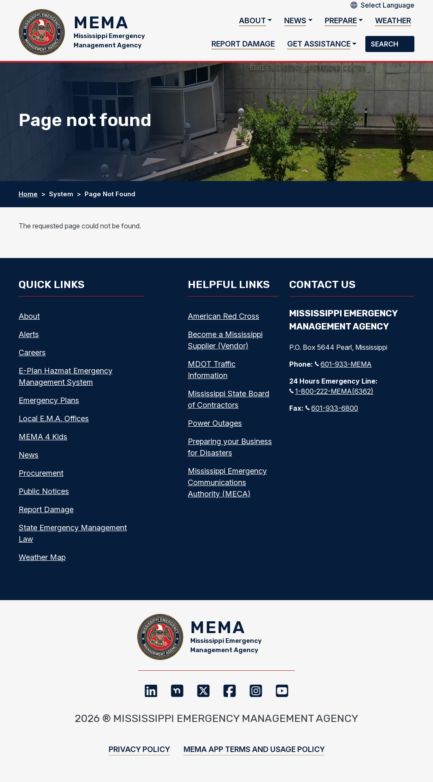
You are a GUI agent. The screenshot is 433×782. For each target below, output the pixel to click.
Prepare (341, 20)
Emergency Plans (49, 400)
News (295, 20)
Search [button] (385, 44)
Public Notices (44, 491)
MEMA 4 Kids (43, 436)
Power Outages (215, 423)
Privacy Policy (139, 749)
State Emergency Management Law (73, 533)
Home (28, 194)
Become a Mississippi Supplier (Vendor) (225, 340)
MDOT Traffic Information (212, 369)
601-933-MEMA (343, 364)
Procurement (41, 473)
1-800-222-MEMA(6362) (331, 391)
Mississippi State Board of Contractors (228, 399)
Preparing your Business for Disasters (230, 447)
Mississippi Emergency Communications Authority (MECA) (227, 482)
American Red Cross (223, 316)
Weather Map (42, 557)
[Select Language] (387, 5)
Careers (32, 352)
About (252, 20)
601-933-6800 (331, 408)
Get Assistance (319, 43)
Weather (393, 20)
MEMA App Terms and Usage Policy (254, 749)
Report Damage (243, 43)
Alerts (29, 334)
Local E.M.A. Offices (54, 418)
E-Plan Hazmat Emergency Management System (65, 376)
